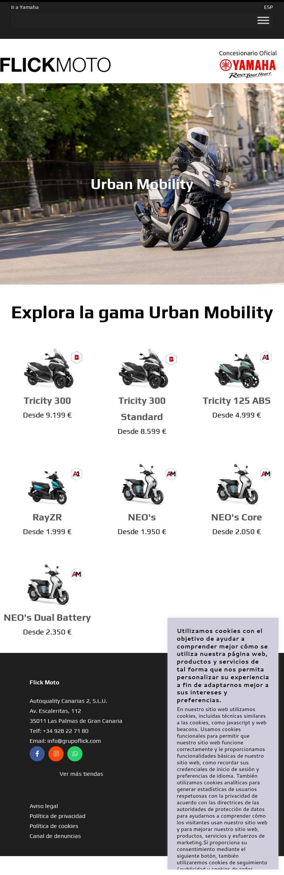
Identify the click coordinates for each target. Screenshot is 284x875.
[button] (81, 774)
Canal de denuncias (55, 835)
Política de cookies (54, 825)
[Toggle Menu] (263, 20)
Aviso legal (44, 805)
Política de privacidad (57, 815)
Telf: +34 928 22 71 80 (59, 730)
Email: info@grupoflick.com (65, 740)
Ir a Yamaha (25, 7)
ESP (268, 7)
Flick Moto (44, 682)
